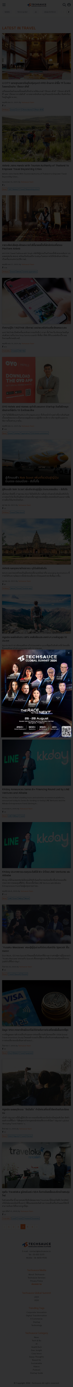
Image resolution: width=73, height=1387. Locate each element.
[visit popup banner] (36, 693)
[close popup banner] (68, 653)
